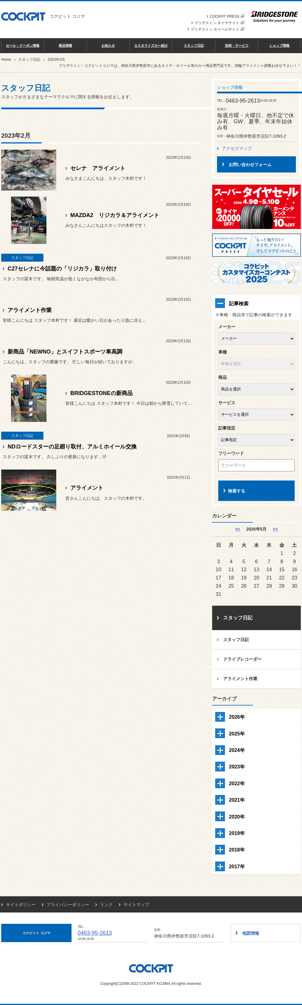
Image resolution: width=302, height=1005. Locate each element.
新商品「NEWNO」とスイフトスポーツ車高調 (65, 352)
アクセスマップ (237, 148)
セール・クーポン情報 (22, 45)
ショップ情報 (279, 45)
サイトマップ (136, 904)
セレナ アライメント (97, 168)
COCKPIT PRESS (227, 16)
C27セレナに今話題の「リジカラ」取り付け (62, 269)
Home (6, 59)
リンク (106, 904)
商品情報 (65, 45)
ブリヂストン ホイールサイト (217, 29)
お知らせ (108, 45)
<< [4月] (237, 529)
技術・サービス (237, 45)
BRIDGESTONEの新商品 (101, 393)
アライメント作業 (30, 310)
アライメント (86, 488)
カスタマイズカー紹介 (151, 45)
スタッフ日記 (194, 45)
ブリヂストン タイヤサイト (219, 23)
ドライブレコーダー (242, 659)
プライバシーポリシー (67, 904)
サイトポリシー (21, 904)
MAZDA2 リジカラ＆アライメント (114, 215)
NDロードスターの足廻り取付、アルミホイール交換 (72, 447)
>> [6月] (275, 529)
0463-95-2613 (95, 933)
